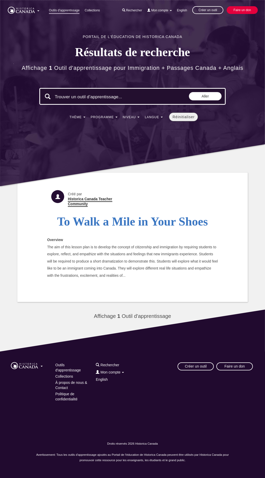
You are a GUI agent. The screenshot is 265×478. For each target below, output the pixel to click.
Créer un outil (207, 10)
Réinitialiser (184, 117)
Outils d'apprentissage (64, 10)
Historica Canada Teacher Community (90, 201)
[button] (23, 9)
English (182, 10)
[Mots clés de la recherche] (98, 97)
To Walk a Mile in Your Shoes (132, 221)
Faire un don (242, 10)
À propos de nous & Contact (71, 385)
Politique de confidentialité (66, 396)
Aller (205, 96)
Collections (92, 10)
